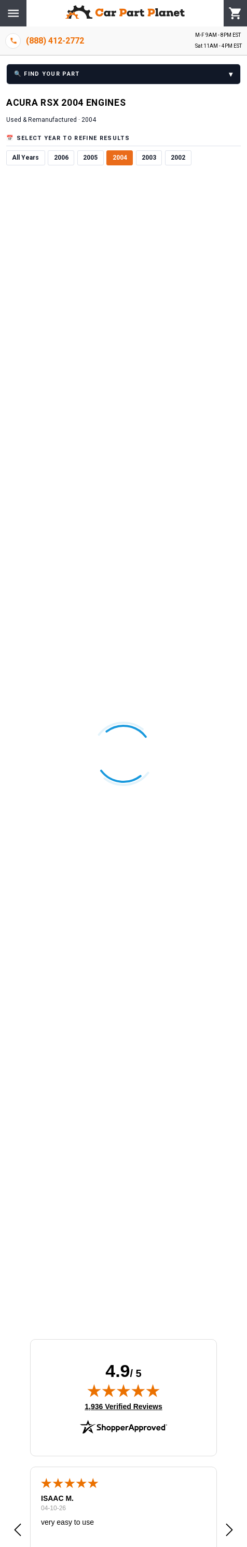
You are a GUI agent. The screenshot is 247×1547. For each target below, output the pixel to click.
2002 (178, 157)
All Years (25, 157)
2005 (90, 157)
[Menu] (13, 13)
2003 (149, 157)
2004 (120, 157)
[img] (123, 1390)
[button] (17, 1530)
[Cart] (235, 13)
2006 (61, 157)
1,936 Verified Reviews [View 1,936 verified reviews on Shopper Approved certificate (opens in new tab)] (123, 1406)
